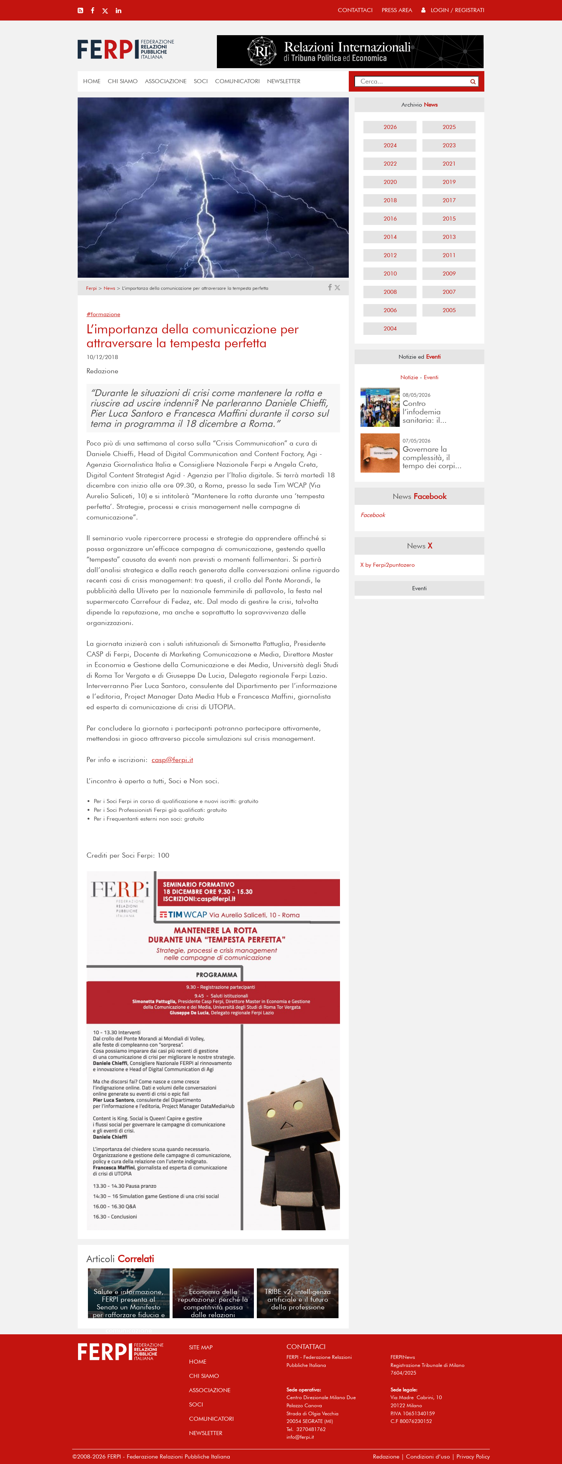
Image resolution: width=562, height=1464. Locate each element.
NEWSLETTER (283, 81)
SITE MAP (200, 1347)
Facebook (373, 514)
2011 (449, 255)
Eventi (431, 377)
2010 (390, 273)
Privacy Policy (473, 1456)
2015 (449, 218)
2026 (390, 126)
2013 (449, 236)
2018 (390, 200)
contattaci (355, 10)
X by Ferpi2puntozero (388, 564)
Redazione (386, 1456)
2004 (390, 328)
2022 (390, 163)
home (91, 81)
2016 (390, 218)
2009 (449, 273)
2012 (390, 255)
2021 (449, 163)
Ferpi (91, 288)
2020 (390, 181)
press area (397, 10)
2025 (449, 126)
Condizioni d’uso (428, 1456)
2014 (390, 236)
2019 (449, 181)
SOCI (201, 81)
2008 (390, 291)
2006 (390, 310)
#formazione (103, 314)
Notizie (409, 377)
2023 (449, 145)
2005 (449, 310)
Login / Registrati (452, 10)
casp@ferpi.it (172, 759)
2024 (390, 145)
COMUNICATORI (237, 81)
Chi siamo (123, 81)
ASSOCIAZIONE (165, 81)
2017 (449, 200)
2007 (449, 291)
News (109, 288)
